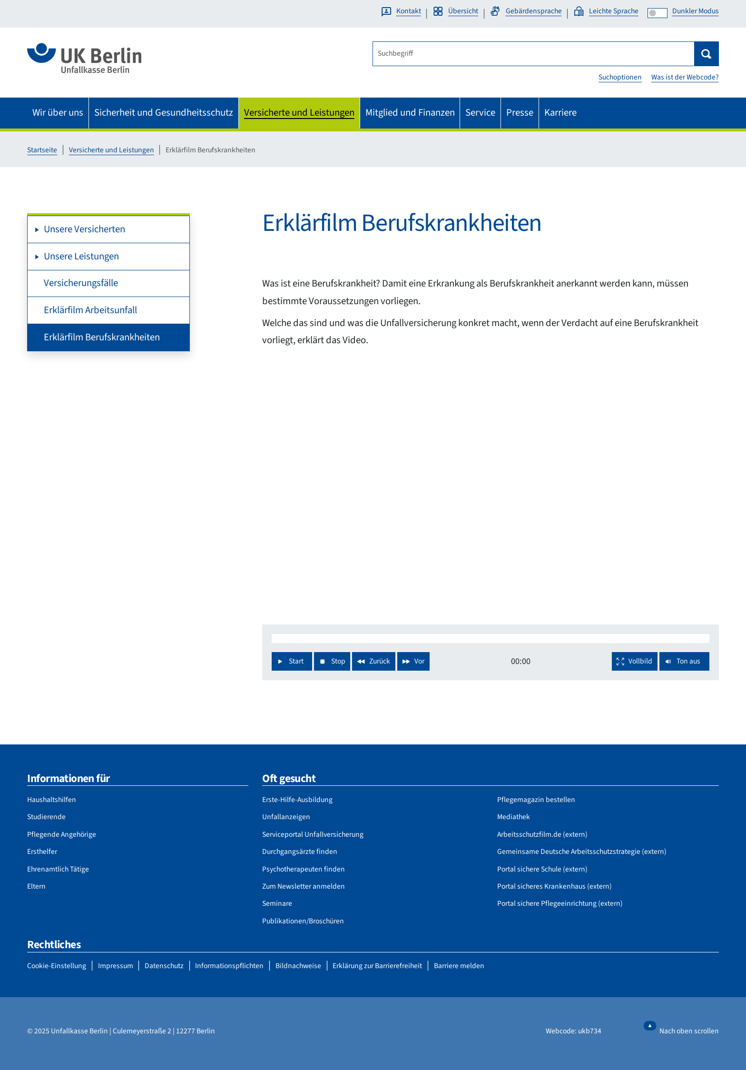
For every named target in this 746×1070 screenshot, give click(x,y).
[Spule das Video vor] (413, 661)
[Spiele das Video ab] (292, 661)
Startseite (42, 150)
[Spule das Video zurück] (373, 661)
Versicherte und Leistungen (111, 150)
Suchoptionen (620, 77)
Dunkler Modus (695, 11)
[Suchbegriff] (534, 53)
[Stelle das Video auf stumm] (684, 661)
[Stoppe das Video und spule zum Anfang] (332, 661)
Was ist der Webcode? (685, 77)
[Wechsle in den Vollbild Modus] (635, 661)
